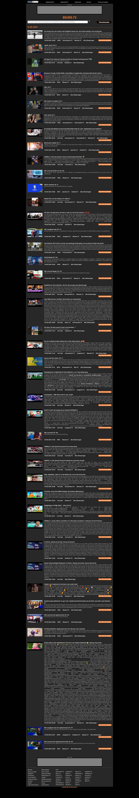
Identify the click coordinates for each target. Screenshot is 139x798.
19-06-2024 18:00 (49, 322)
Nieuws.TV (65, 82)
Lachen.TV (68, 779)
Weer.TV (87, 779)
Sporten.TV (74, 150)
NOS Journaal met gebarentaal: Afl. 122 (56, 615)
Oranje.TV (77, 779)
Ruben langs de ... (46, 775)
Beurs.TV (67, 322)
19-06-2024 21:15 (49, 95)
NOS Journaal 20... (46, 781)
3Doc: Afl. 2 (47, 87)
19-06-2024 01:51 (49, 735)
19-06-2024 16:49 (49, 456)
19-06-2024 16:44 (49, 470)
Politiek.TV (78, 781)
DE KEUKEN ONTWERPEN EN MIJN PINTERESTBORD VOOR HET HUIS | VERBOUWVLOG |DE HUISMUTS (72, 129)
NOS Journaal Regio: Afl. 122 (53, 271)
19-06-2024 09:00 (49, 622)
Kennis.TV (77, 52)
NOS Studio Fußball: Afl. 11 (52, 143)
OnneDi (29, 783)
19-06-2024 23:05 (49, 40)
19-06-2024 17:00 (49, 405)
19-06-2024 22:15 (49, 52)
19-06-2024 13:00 (49, 558)
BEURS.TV (70, 17)
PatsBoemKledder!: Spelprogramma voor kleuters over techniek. (64, 629)
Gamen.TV (68, 501)
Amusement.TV (67, 40)
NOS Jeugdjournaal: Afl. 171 (52, 229)
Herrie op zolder (32, 772)
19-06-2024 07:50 (49, 636)
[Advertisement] (69, 10)
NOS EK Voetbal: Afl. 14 (51, 185)
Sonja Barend (45, 785)
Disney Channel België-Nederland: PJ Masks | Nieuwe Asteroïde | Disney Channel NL (70, 563)
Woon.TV (87, 781)
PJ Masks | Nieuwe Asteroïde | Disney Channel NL (59, 542)
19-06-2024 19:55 (49, 192)
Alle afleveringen (88, 40)
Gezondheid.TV (81, 138)
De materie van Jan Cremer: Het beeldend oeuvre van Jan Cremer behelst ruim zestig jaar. (73, 31)
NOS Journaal (45, 772)
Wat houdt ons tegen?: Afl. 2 (53, 101)
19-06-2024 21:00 (49, 108)
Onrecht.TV (78, 777)
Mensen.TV (77, 40)
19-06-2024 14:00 (49, 537)
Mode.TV (68, 783)
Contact (88, 2)
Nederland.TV (64, 2)
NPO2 (59, 40)
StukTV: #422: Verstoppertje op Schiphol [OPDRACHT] (61, 410)
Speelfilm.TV (88, 771)
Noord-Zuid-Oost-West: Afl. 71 (53, 358)
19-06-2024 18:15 (49, 278)
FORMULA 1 (31, 774)
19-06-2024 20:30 (49, 123)
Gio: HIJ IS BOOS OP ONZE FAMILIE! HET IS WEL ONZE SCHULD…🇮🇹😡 (64, 341)
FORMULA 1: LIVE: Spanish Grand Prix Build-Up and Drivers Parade (64, 461)
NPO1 (58, 150)
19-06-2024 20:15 (49, 150)
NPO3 (58, 95)
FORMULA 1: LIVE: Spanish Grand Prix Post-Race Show (60, 447)
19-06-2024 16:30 (49, 501)
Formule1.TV (69, 165)
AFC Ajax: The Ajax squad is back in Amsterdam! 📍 (60, 327)
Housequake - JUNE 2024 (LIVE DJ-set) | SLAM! (58, 395)
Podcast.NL (78, 2)
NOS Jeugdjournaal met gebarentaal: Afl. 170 (58, 728)
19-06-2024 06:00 (49, 723)
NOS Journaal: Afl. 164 (51, 433)
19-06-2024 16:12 (49, 516)
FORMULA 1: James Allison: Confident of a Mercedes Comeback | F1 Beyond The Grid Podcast (73, 521)
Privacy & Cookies (103, 2)
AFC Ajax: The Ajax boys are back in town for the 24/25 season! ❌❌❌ (67, 213)
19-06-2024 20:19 (49, 138)
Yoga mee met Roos (33, 785)
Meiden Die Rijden (46, 774)
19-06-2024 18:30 (49, 264)
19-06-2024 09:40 (49, 610)
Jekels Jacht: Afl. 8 (50, 45)
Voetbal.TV (68, 63)
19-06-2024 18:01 (49, 294)
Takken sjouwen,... (33, 779)
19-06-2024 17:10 (49, 367)
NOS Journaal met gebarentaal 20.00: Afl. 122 (58, 742)
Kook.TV (68, 777)
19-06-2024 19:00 (49, 202)
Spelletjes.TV (88, 773)
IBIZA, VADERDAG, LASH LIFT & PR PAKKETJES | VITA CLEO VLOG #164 (64, 475)
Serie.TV (77, 784)
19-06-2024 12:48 (49, 596)
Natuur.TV (78, 771)
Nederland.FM (50, 2)
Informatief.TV (67, 52)
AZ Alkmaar (31, 775)
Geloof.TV (58, 781)
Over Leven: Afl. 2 (49, 115)
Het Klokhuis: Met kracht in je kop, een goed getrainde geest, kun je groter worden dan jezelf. (74, 243)
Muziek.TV (68, 405)
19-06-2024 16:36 (49, 487)
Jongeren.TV (67, 236)
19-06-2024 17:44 (49, 331)
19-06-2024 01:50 (49, 749)
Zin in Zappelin (32, 777)
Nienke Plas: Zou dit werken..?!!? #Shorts (57, 199)
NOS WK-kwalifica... (47, 779)
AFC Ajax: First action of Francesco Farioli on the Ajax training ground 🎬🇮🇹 (68, 59)
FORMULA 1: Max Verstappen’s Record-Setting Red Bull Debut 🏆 (64, 157)
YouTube (59, 63)
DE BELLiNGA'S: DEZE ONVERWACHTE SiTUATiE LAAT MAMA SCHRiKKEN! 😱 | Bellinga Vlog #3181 (73, 643)
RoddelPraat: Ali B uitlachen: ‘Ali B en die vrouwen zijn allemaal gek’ (65, 285)
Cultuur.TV (59, 775)
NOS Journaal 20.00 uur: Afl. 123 (54, 171)
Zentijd (43, 777)
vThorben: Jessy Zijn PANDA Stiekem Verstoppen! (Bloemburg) (63, 491)
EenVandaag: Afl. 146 (50, 257)
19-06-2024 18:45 (49, 252)
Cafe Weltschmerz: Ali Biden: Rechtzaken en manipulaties (62, 299)
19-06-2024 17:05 (49, 390)
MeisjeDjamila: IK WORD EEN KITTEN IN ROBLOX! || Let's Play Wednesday (66, 372)
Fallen (43, 783)
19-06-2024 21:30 (49, 82)
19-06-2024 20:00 (49, 165)
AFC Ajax (30, 781)
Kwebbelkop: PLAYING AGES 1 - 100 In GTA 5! (57, 505)
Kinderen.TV (68, 558)
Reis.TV (76, 367)
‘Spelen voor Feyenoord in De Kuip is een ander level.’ (61, 584)
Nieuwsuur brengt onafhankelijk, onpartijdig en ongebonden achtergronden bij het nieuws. (73, 73)
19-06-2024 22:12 (49, 63)
